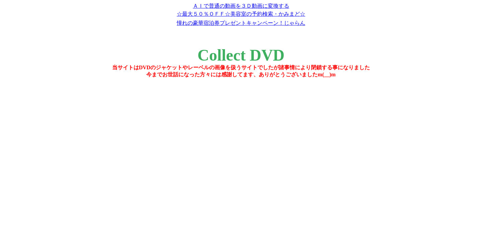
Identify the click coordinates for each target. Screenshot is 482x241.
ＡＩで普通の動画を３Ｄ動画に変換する (241, 6)
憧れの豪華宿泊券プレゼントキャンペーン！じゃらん (241, 23)
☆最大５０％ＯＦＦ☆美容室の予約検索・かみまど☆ (241, 14)
